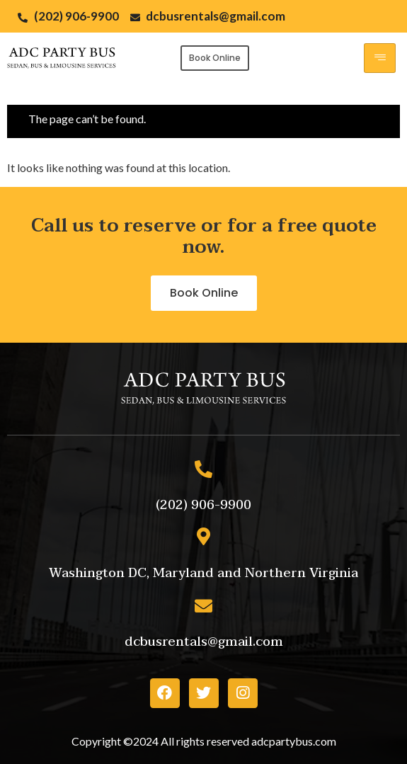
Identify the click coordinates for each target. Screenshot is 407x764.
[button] (214, 58)
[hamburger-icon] (380, 58)
